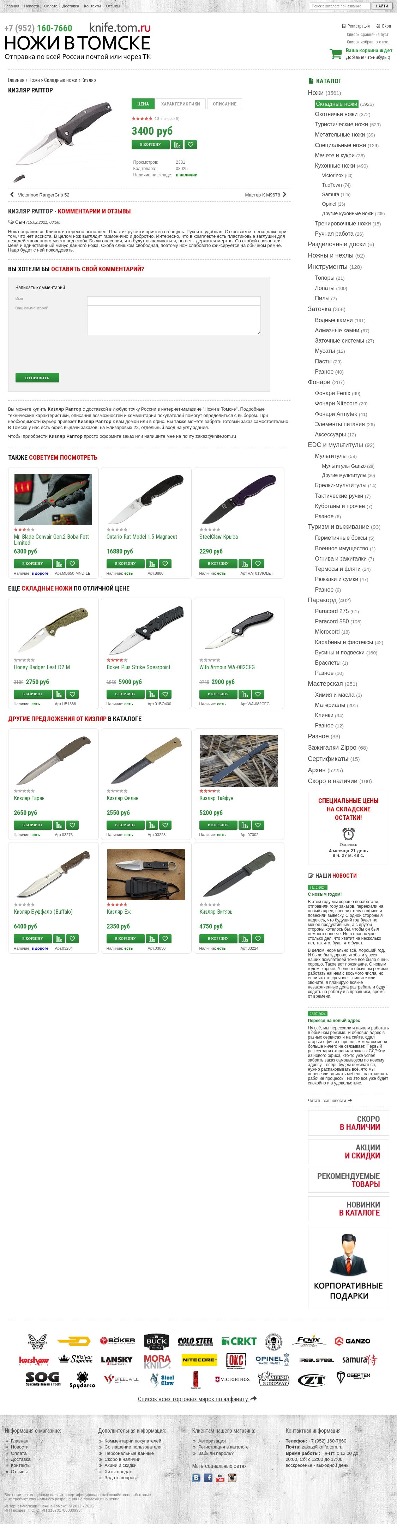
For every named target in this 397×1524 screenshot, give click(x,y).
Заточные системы (339, 341)
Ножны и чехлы (331, 255)
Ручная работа (334, 234)
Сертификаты (328, 758)
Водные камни (334, 320)
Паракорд (322, 600)
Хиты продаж (115, 1471)
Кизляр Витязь (216, 911)
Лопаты (325, 288)
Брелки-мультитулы (341, 485)
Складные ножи (336, 104)
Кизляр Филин (122, 798)
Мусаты (325, 351)
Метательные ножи (340, 135)
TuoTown (332, 185)
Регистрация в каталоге (220, 1447)
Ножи (316, 92)
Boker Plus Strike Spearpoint (138, 667)
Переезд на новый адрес (334, 1020)
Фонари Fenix (332, 393)
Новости (31, 6)
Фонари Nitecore (336, 403)
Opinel (329, 204)
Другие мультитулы (344, 475)
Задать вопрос (117, 1477)
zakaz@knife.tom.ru (216, 436)
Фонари (319, 382)
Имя (19, 299)
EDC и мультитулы (335, 444)
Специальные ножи (340, 145)
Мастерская (325, 683)
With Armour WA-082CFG (227, 667)
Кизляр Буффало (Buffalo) (43, 911)
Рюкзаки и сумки (337, 579)
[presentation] (208, 354)
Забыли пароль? (213, 1453)
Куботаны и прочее (340, 506)
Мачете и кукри (335, 155)
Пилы (322, 298)
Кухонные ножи (335, 166)
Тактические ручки (339, 496)
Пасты (323, 361)
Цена (143, 104)
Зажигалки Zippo (332, 747)
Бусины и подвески (340, 652)
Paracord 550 (332, 621)
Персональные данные (126, 1453)
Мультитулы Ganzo (344, 466)
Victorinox (333, 175)
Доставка (70, 6)
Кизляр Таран (29, 798)
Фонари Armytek (336, 414)
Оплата (51, 6)
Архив (317, 770)
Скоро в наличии (333, 781)
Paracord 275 (332, 611)
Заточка (319, 309)
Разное (324, 372)
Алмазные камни (337, 330)
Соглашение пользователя (129, 1447)
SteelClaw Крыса (218, 536)
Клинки (324, 715)
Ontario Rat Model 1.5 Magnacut (142, 536)
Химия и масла (335, 695)
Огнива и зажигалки (341, 559)
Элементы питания (340, 424)
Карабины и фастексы (344, 642)
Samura (330, 194)
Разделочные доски (337, 244)
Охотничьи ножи (336, 114)
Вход (383, 26)
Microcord (327, 632)
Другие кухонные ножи (348, 213)
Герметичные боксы (341, 538)
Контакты (92, 6)
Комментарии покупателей (129, 1441)
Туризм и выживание (338, 526)
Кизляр (89, 80)
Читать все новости (331, 1100)
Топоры (325, 278)
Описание (224, 104)
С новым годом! (325, 894)
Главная (12, 6)
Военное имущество (341, 548)
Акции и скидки (117, 1465)
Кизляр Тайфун (216, 798)
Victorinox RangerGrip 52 (40, 195)
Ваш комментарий (32, 308)
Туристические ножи (341, 124)
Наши (332, 875)
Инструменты (328, 266)
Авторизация (209, 1441)
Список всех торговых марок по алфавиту (198, 1399)
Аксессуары (330, 434)
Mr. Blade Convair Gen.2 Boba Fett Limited (51, 539)
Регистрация (356, 26)
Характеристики (180, 104)
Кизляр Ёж (119, 911)
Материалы (330, 705)
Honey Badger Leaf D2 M (42, 667)
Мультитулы (331, 456)
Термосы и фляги (338, 569)
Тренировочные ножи (343, 223)
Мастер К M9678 (267, 195)
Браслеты (328, 663)
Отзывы (113, 6)
